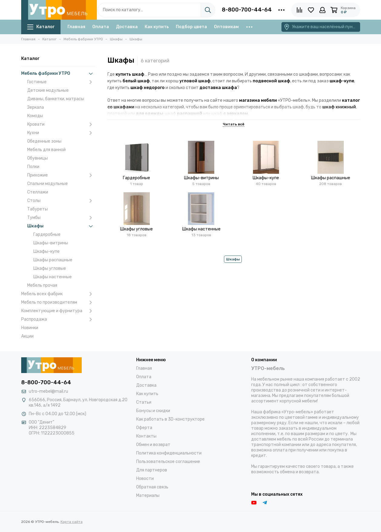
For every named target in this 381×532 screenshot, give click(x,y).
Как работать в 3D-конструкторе (170, 419)
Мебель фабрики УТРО (58, 73)
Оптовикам (226, 26)
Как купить (157, 26)
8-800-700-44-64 (247, 9)
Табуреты (37, 209)
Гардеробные (47, 234)
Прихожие (61, 175)
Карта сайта (72, 522)
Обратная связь (152, 487)
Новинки (29, 327)
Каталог (40, 26)
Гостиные (61, 82)
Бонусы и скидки (153, 410)
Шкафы (61, 226)
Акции (27, 336)
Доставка (127, 26)
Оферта (144, 427)
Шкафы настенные (52, 276)
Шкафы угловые (49, 268)
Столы (61, 200)
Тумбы (61, 217)
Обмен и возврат (153, 444)
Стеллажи (37, 192)
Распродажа (58, 319)
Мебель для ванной (46, 149)
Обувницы (37, 158)
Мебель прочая (42, 285)
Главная (76, 26)
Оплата (100, 26)
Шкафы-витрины (50, 243)
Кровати (61, 124)
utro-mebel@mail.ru (48, 391)
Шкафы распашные (52, 260)
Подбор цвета (191, 26)
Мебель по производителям (58, 302)
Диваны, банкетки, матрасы (55, 98)
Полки (33, 166)
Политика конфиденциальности (169, 453)
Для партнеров (151, 470)
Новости (145, 478)
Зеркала (35, 107)
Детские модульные (48, 90)
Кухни (61, 133)
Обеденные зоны (44, 141)
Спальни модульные (47, 183)
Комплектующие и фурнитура (58, 311)
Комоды (35, 115)
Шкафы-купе (46, 251)
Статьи (143, 402)
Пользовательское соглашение (168, 461)
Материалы (147, 495)
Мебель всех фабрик (58, 294)
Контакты (146, 436)
